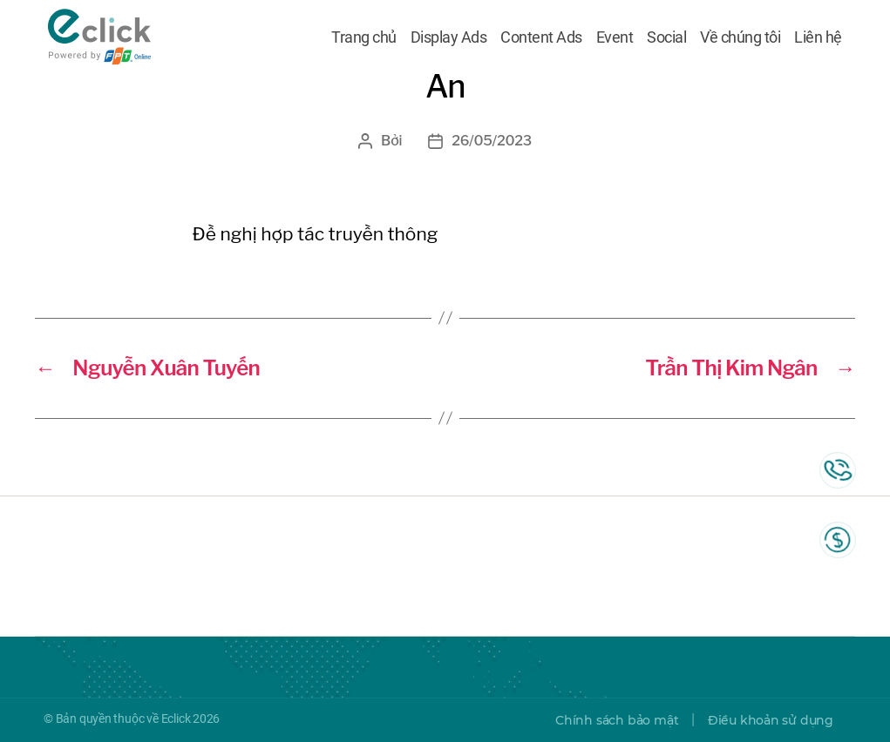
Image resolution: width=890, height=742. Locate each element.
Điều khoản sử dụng (770, 720)
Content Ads (541, 37)
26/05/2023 (492, 140)
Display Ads (449, 37)
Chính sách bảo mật (616, 720)
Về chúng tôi (740, 37)
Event (615, 37)
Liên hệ (818, 37)
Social (666, 37)
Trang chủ (364, 37)
